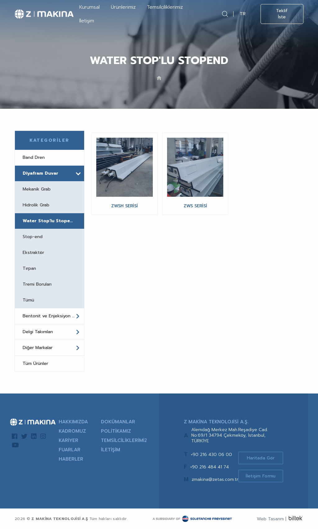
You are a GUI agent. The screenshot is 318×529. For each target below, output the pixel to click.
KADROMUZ (72, 431)
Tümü (28, 300)
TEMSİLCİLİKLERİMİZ (124, 440)
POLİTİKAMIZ (116, 431)
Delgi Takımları (51, 332)
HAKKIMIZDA (73, 421)
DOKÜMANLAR (118, 421)
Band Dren (34, 157)
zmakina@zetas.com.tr (215, 479)
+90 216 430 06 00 (211, 454)
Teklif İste (282, 13)
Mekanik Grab (37, 189)
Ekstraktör (33, 252)
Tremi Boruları (37, 284)
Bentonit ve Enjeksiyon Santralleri (53, 316)
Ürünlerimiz (123, 7)
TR (243, 14)
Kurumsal (89, 7)
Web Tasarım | (271, 519)
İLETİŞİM (110, 449)
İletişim (86, 20)
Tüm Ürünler (35, 363)
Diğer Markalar (51, 347)
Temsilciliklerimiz (165, 7)
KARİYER (68, 440)
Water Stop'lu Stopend (49, 221)
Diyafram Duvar (52, 173)
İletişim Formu (260, 476)
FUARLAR (69, 449)
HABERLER (71, 459)
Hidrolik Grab (36, 205)
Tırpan (29, 268)
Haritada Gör (261, 458)
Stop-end (33, 236)
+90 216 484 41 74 (209, 467)
